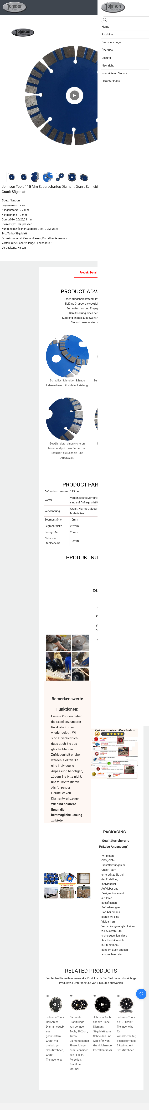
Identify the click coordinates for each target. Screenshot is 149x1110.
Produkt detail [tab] (88, 272)
